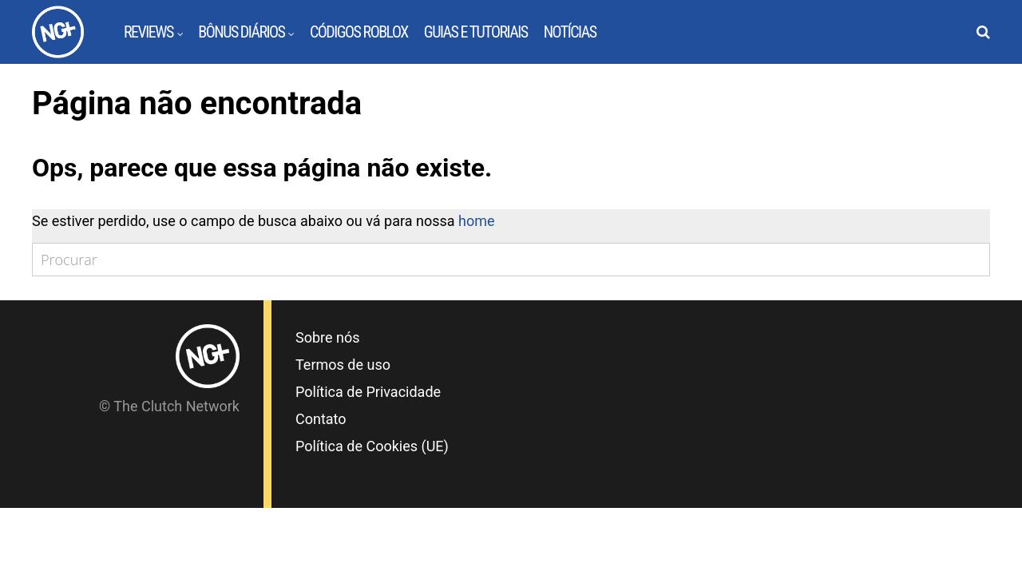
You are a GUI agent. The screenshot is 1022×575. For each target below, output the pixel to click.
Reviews (148, 32)
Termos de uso (342, 364)
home (476, 220)
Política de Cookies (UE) (372, 446)
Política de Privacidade (368, 391)
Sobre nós (327, 337)
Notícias (570, 32)
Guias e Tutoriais (476, 32)
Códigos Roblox (359, 32)
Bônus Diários (241, 32)
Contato (321, 418)
